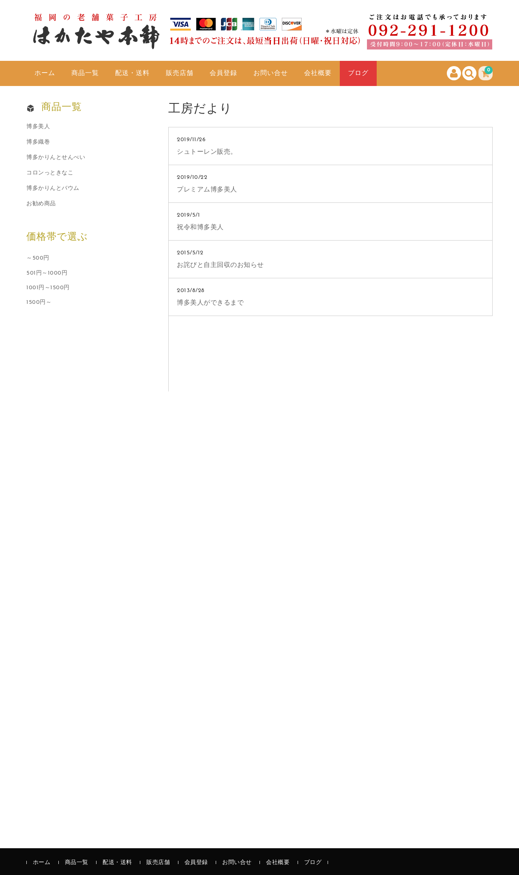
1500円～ (38, 302)
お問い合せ (270, 73)
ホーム (44, 73)
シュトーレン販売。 (207, 152)
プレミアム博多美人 (207, 190)
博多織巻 (38, 142)
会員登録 (223, 73)
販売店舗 (179, 73)
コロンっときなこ (49, 173)
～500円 (37, 258)
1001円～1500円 (48, 288)
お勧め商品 (41, 204)
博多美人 (38, 127)
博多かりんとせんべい (55, 158)
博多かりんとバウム (52, 188)
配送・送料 (132, 73)
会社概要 (318, 73)
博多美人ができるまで (210, 303)
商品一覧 (85, 73)
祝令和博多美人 (200, 227)
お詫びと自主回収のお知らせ (220, 265)
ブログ (358, 73)
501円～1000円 (46, 273)
